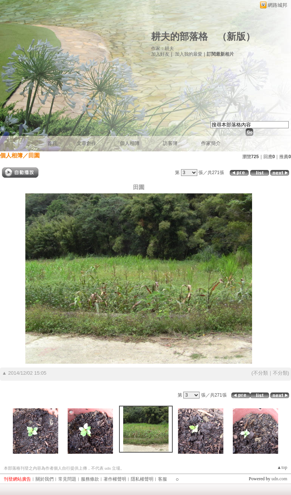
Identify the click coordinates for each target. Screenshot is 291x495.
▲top (282, 467)
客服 (162, 479)
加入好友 (160, 54)
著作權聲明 (115, 479)
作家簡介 (211, 143)
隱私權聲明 (142, 479)
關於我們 (45, 479)
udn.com (279, 478)
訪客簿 (170, 143)
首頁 (52, 143)
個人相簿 (129, 143)
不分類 (260, 373)
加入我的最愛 (188, 54)
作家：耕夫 (162, 48)
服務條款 (90, 479)
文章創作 (86, 143)
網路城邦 (277, 5)
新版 (236, 36)
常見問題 (67, 479)
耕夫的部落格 (179, 36)
